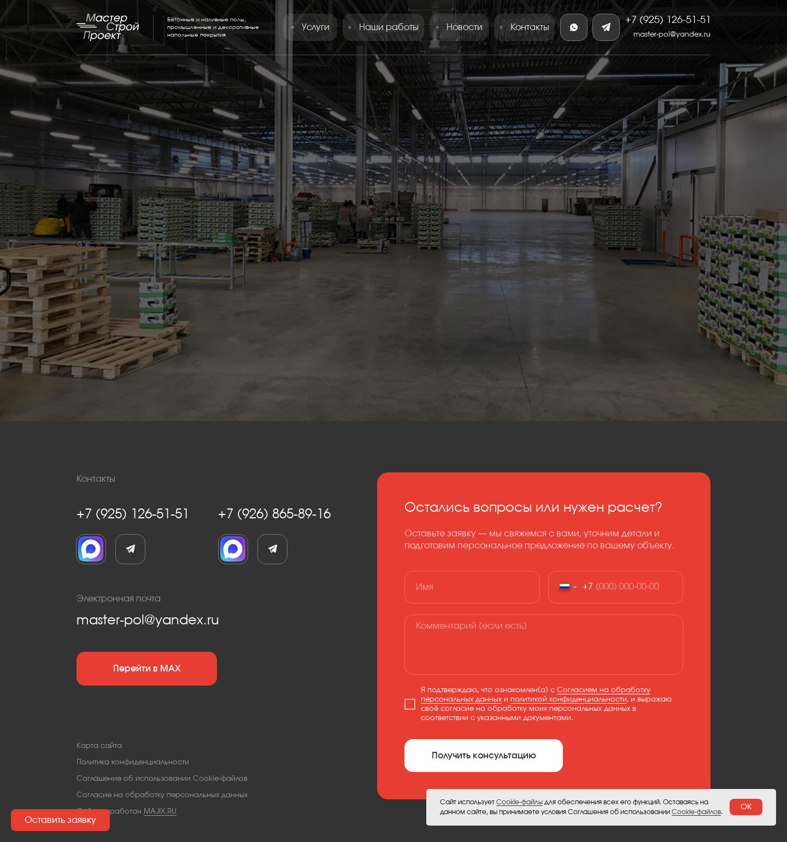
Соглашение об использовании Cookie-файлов (162, 778)
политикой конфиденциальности (568, 699)
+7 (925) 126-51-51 (668, 20)
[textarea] (543, 645)
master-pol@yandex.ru (671, 34)
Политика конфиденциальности (133, 762)
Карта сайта (99, 746)
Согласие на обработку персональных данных (162, 795)
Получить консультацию (484, 755)
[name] (472, 587)
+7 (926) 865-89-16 (274, 514)
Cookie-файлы (519, 802)
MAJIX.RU (160, 811)
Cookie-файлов (696, 812)
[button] (60, 820)
